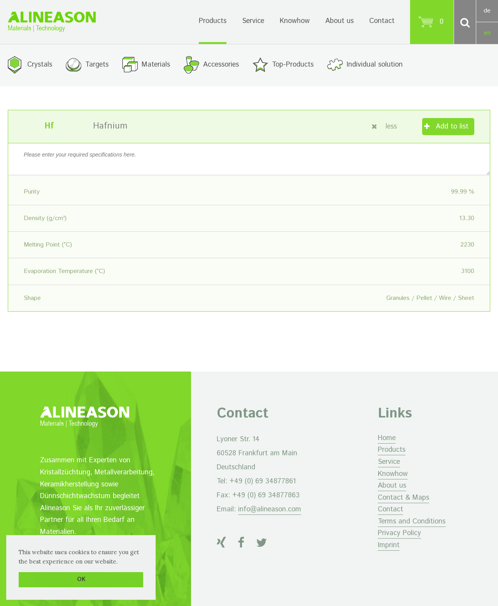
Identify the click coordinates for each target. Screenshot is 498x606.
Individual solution (375, 65)
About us (339, 21)
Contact (382, 21)
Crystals (39, 65)
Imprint (389, 545)
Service (253, 21)
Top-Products (293, 65)
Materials (156, 65)
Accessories (221, 65)
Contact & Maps (403, 498)
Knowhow (295, 21)
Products (212, 21)
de (487, 10)
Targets (97, 65)
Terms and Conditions (411, 521)
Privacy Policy (399, 533)
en (487, 32)
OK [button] (81, 579)
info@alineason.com (269, 509)
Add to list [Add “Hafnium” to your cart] (452, 127)
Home (387, 438)
